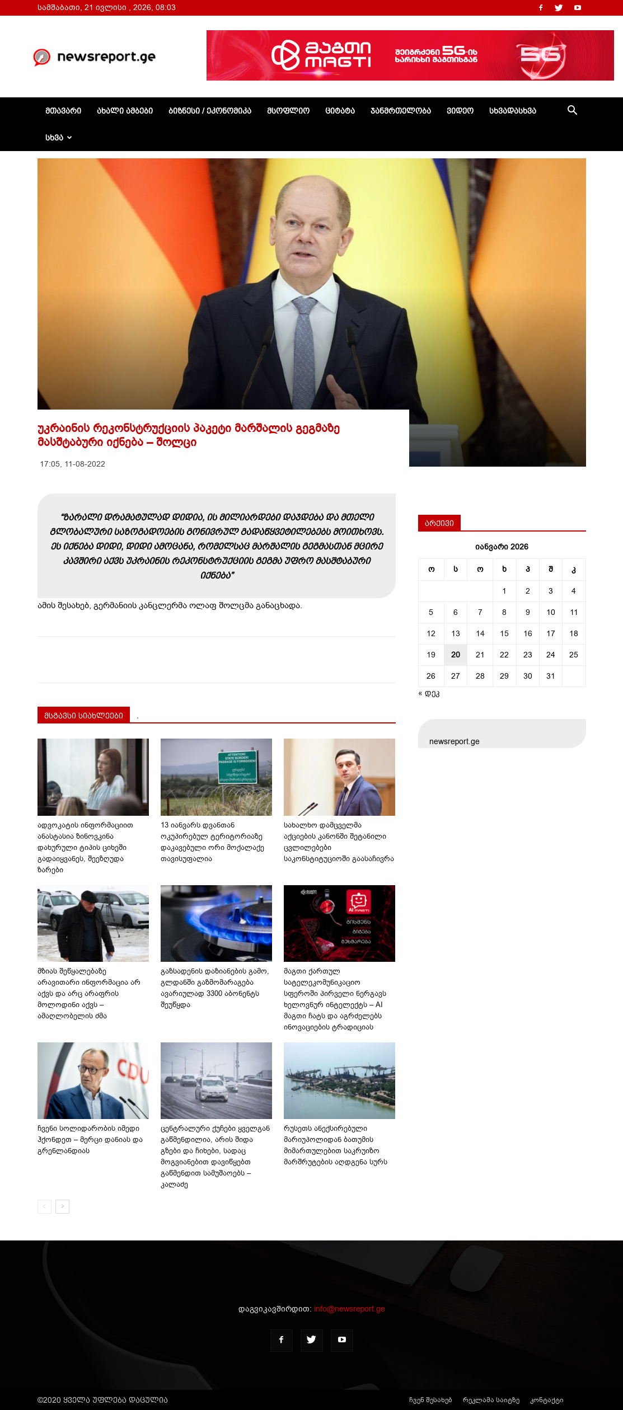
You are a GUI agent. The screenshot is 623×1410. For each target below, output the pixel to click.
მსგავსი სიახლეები (83, 715)
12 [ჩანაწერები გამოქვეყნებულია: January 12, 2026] (431, 633)
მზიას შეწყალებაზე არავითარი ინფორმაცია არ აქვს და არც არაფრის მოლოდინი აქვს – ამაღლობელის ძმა (89, 993)
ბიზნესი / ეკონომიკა (209, 110)
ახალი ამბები (125, 110)
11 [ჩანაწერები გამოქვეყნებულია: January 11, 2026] (574, 612)
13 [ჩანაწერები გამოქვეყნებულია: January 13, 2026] (455, 633)
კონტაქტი (547, 1399)
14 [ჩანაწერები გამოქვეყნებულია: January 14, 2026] (480, 633)
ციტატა (340, 110)
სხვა (58, 137)
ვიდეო (460, 110)
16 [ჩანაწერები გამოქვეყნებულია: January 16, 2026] (527, 633)
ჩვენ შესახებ (430, 1399)
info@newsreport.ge (349, 1309)
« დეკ (429, 693)
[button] (572, 111)
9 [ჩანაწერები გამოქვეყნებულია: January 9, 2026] (528, 612)
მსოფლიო (288, 110)
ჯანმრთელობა (401, 110)
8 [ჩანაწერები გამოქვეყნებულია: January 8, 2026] (504, 612)
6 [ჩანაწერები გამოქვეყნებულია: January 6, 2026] (455, 612)
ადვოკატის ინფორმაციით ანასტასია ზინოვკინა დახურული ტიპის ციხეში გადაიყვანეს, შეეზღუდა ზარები (85, 847)
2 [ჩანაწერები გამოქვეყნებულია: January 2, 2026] (528, 591)
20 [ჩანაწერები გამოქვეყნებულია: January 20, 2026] (455, 655)
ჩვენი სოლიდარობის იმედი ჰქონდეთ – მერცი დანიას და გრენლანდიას (90, 1139)
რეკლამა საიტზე (491, 1399)
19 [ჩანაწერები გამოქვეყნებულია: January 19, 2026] (431, 655)
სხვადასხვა (512, 110)
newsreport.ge (454, 741)
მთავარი (63, 110)
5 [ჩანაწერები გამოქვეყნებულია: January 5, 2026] (431, 612)
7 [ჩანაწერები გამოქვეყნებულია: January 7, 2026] (480, 612)
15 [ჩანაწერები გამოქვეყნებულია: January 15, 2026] (504, 633)
